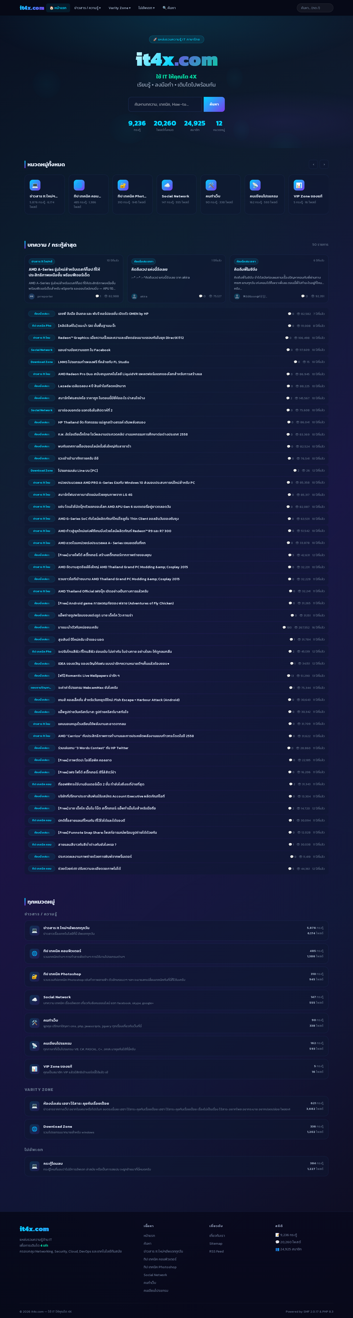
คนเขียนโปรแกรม (156, 1286)
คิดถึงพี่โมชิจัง (245, 265)
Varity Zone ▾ (120, 8)
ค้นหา (214, 104)
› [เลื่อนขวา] (324, 164)
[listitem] (49, 192)
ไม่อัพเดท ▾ (147, 8)
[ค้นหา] (165, 104)
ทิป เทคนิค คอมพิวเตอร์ (160, 1255)
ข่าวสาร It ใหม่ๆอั (42, 257)
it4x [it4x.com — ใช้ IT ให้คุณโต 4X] (32, 7)
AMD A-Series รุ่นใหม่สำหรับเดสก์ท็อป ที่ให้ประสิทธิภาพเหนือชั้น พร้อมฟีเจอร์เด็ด (65, 267)
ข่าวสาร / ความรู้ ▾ (87, 8)
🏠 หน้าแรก (58, 8)
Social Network (155, 1270)
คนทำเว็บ (150, 1278)
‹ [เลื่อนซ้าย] (313, 164)
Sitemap (215, 1239)
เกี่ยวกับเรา (217, 1231)
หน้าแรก (149, 1231)
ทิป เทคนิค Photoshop (160, 1263)
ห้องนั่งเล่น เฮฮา (143, 257)
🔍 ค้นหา (169, 8)
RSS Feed (216, 1247)
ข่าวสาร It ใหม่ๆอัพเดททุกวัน (163, 1247)
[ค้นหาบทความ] (308, 7)
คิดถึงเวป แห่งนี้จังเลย (150, 265)
